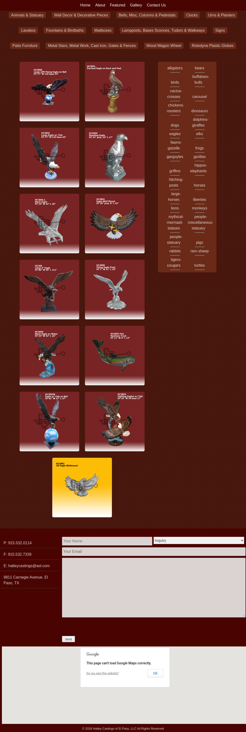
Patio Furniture (24, 46)
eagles (175, 134)
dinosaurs (199, 111)
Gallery (136, 5)
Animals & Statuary (27, 15)
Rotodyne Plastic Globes (213, 46)
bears (199, 68)
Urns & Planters (221, 15)
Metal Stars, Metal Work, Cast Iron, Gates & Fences (92, 46)
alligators (175, 68)
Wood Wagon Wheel (164, 46)
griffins (175, 171)
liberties (199, 200)
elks (199, 134)
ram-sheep (199, 251)
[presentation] (98, 626)
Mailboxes (102, 30)
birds (175, 82)
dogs (175, 125)
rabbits (175, 251)
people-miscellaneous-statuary (200, 222)
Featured (117, 5)
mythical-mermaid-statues (175, 222)
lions (175, 208)
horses (199, 185)
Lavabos (28, 30)
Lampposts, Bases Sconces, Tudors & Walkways (163, 30)
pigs (199, 242)
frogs (199, 148)
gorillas (200, 157)
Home (85, 5)
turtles (199, 265)
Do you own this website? (102, 673)
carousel (199, 97)
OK (155, 673)
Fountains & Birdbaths (65, 30)
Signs (220, 30)
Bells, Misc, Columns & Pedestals (147, 15)
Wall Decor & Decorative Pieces (81, 15)
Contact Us (156, 5)
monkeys (199, 208)
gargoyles (175, 157)
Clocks (192, 15)
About (100, 5)
